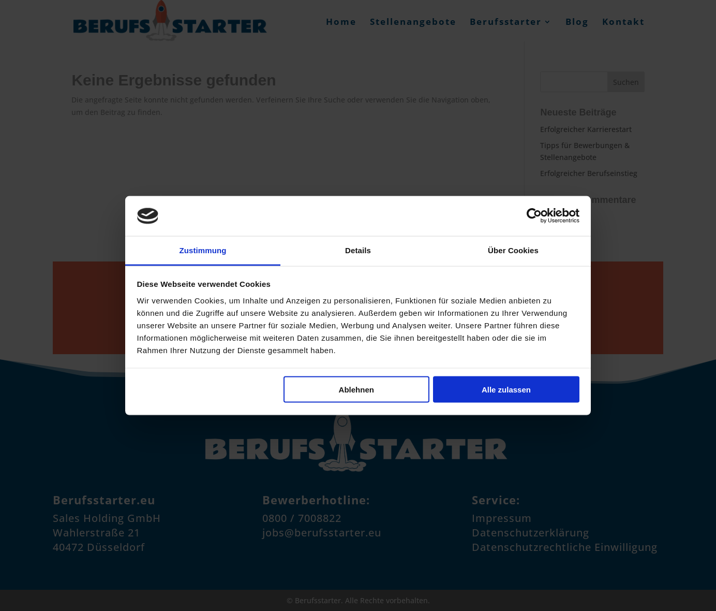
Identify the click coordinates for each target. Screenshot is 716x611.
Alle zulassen (506, 389)
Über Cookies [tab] (513, 249)
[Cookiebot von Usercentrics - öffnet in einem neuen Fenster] (534, 216)
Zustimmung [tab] (203, 249)
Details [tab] (358, 249)
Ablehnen (356, 389)
